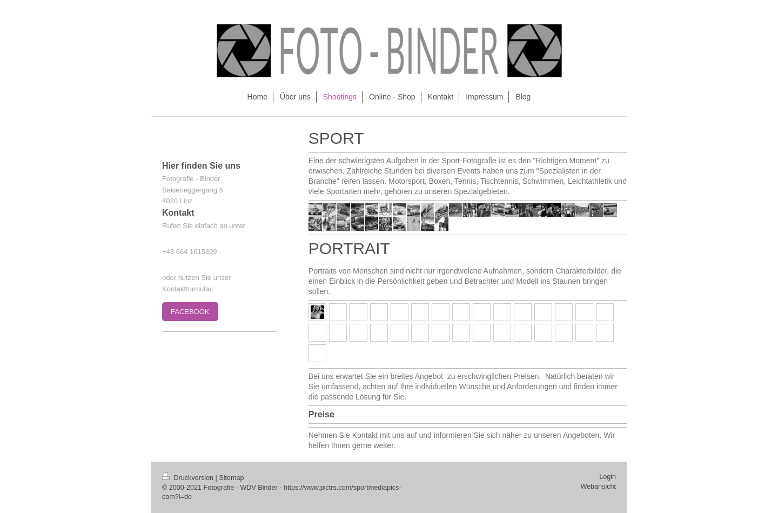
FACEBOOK (190, 312)
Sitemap (231, 478)
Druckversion (188, 478)
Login (607, 477)
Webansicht (598, 486)
